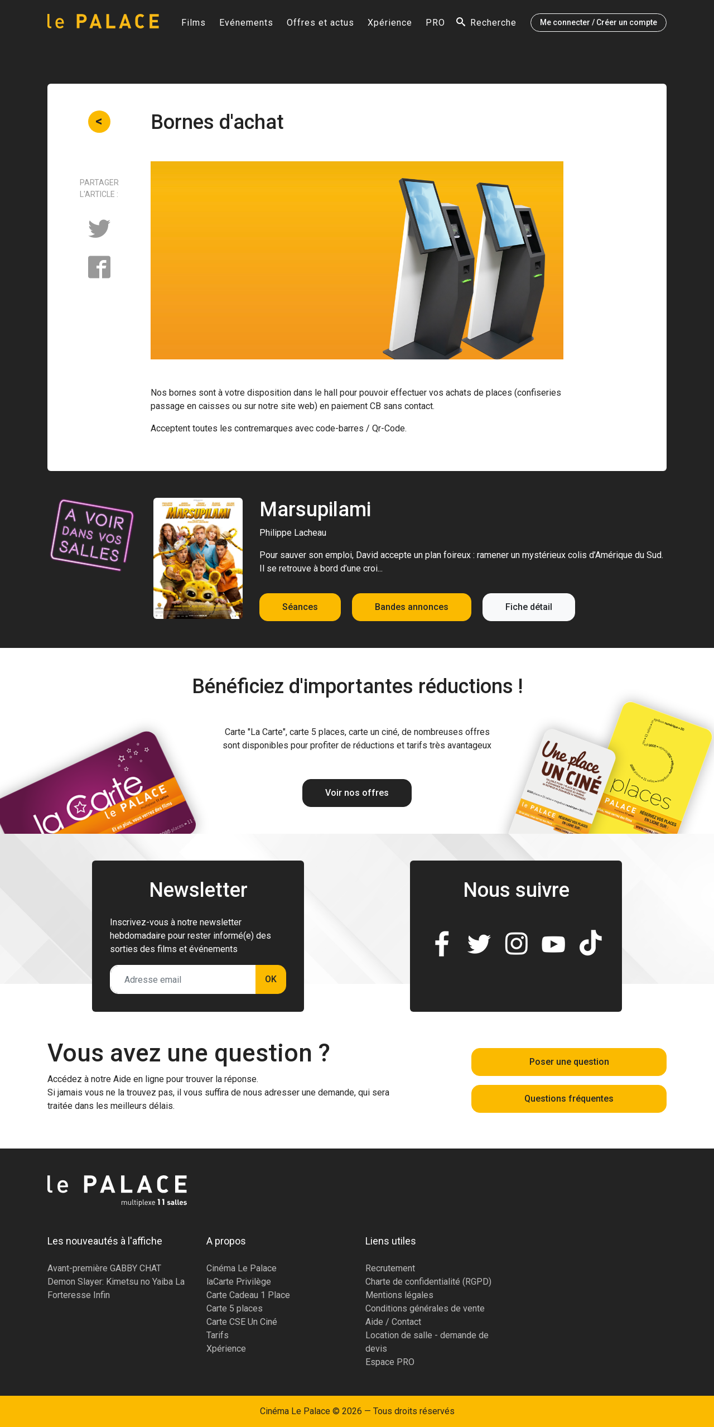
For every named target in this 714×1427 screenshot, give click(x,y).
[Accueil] (103, 26)
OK (271, 979)
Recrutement (390, 1268)
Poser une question (569, 1061)
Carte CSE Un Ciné (241, 1322)
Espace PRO (389, 1362)
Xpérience (390, 26)
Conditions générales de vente (425, 1308)
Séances (300, 607)
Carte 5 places (234, 1308)
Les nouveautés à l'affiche (104, 1241)
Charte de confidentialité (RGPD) (428, 1281)
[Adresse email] (183, 979)
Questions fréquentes (569, 1098)
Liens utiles (390, 1241)
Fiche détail (528, 607)
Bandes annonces (411, 607)
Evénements (246, 26)
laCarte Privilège (238, 1281)
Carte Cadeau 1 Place (248, 1295)
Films (193, 26)
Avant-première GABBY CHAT (104, 1268)
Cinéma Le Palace (241, 1268)
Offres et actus (320, 26)
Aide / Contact (393, 1322)
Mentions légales (399, 1295)
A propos (226, 1241)
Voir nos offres (357, 792)
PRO (435, 26)
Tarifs (217, 1335)
